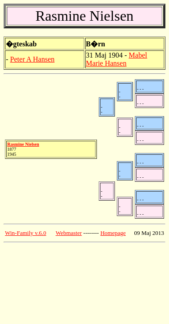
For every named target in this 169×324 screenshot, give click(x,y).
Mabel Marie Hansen (116, 59)
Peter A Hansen (32, 59)
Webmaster (68, 233)
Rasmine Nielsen (23, 144)
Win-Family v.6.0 (25, 233)
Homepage (113, 233)
